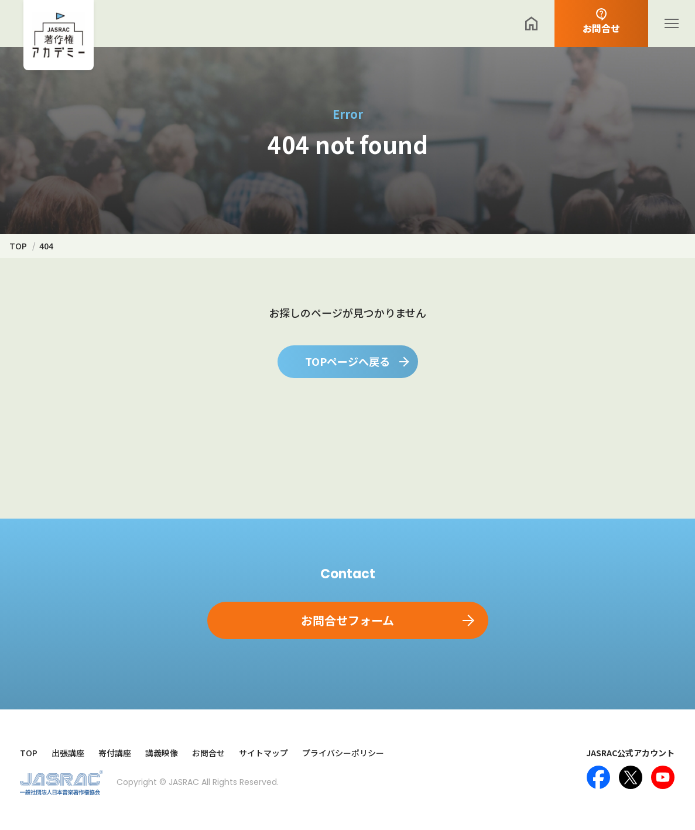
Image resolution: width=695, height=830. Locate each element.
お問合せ (208, 753)
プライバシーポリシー (343, 753)
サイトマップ (263, 753)
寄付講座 (114, 753)
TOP (28, 753)
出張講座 (68, 753)
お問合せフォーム (347, 620)
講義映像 (161, 753)
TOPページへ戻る (347, 361)
